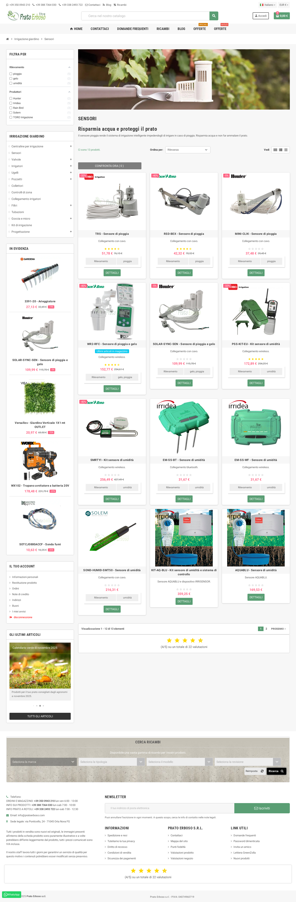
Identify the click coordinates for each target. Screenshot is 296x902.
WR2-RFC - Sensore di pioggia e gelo (112, 344)
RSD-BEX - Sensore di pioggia (184, 233)
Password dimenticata (247, 841)
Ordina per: (156, 149)
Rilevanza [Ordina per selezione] (173, 149)
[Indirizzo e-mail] (169, 808)
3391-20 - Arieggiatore (40, 301)
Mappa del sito (179, 841)
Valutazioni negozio (182, 858)
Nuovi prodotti (242, 858)
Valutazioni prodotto (182, 852)
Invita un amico (242, 846)
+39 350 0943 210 (19, 4)
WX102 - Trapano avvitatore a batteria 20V (40, 485)
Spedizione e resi (117, 835)
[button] (36, 705)
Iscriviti (262, 808)
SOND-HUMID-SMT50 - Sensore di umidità (112, 570)
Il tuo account (22, 566)
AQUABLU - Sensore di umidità (256, 570)
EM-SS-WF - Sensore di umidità (256, 460)
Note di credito (20, 594)
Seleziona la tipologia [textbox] (93, 761)
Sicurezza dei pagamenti (122, 858)
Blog (107, 4)
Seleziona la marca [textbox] (24, 761)
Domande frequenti (245, 835)
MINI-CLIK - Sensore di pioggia (256, 233)
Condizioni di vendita (119, 852)
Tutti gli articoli (40, 716)
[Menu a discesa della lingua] (267, 5)
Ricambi (120, 4)
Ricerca (277, 771)
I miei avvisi (19, 611)
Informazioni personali (25, 577)
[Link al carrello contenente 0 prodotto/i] (282, 15)
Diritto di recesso (117, 846)
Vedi (266, 149)
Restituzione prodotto (24, 582)
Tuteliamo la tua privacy (121, 841)
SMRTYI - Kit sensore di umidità (112, 460)
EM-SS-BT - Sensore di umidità (184, 460)
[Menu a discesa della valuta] (284, 5)
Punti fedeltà (178, 846)
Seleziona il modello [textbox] (160, 761)
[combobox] (149, 15)
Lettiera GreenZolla (245, 852)
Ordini (15, 588)
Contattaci (92, 4)
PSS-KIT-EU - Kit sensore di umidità (256, 344)
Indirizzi (16, 600)
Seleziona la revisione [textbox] (229, 761)
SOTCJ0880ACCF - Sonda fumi (40, 544)
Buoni (15, 605)
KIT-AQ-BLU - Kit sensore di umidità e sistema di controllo (184, 572)
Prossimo (279, 628)
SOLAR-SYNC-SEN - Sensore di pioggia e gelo (184, 344)
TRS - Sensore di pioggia (112, 233)
